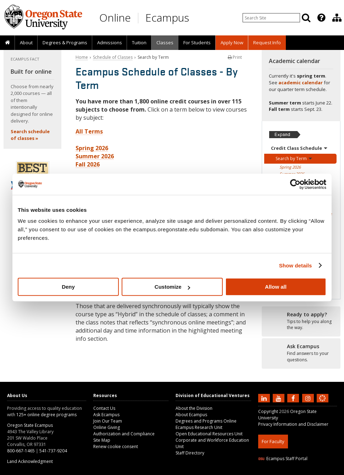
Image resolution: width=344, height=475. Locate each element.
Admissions (109, 42)
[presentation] (321, 18)
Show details (295, 265)
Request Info (267, 42)
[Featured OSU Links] (321, 18)
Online (115, 17)
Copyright (268, 411)
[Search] (306, 18)
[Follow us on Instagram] (309, 397)
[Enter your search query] (271, 17)
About (26, 42)
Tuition (139, 42)
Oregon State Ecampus (30, 425)
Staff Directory (190, 453)
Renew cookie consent (115, 446)
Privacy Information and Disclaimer (293, 424)
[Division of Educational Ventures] (337, 18)
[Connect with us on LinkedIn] (265, 397)
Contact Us (104, 408)
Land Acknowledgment (30, 461)
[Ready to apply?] (301, 321)
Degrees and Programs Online (206, 421)
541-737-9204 (53, 451)
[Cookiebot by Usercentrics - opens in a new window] (295, 184)
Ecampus (167, 17)
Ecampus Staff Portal (282, 459)
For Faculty (273, 441)
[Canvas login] (322, 403)
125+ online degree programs (46, 415)
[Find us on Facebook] (294, 397)
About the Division (194, 408)
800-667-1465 (21, 451)
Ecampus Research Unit (199, 427)
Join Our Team (107, 421)
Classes (164, 42)
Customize (172, 287)
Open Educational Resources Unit (209, 434)
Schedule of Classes (113, 57)
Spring (290, 167)
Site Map (101, 440)
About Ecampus (191, 415)
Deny (68, 287)
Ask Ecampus (106, 415)
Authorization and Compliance (124, 434)
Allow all (276, 287)
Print (235, 57)
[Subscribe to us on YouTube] (279, 397)
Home (82, 57)
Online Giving (106, 427)
